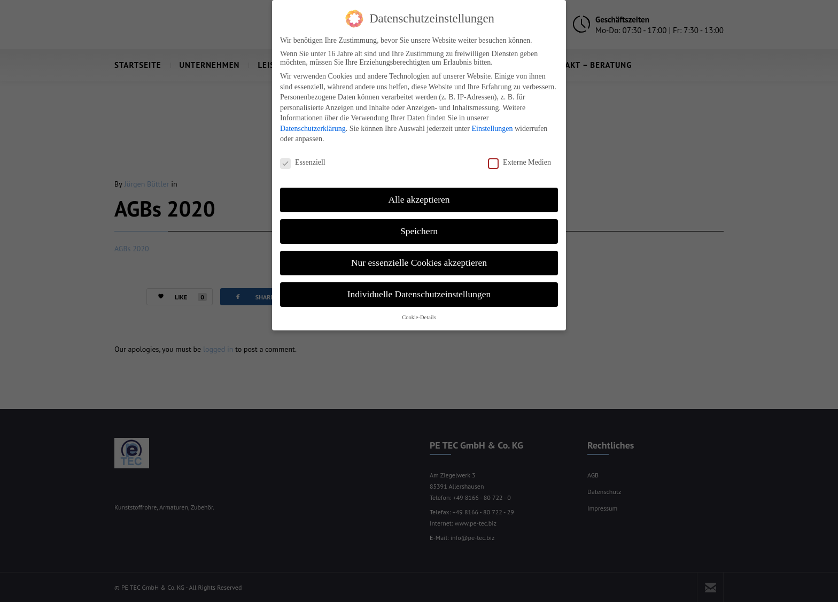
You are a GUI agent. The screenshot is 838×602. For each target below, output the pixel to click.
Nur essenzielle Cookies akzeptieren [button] (419, 257)
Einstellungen (492, 123)
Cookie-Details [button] (419, 311)
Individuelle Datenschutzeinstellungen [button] (419, 288)
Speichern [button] (419, 225)
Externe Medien (519, 157)
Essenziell (302, 157)
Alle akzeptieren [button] (418, 194)
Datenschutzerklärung (313, 123)
